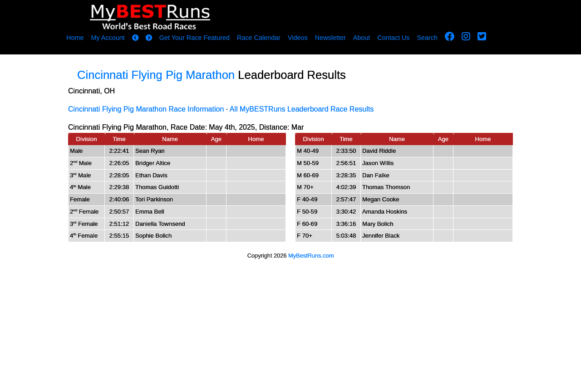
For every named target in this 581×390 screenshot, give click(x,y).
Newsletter (330, 37)
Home (75, 37)
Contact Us (393, 37)
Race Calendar (259, 37)
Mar (297, 127)
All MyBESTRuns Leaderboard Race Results (302, 109)
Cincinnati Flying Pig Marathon (156, 74)
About (361, 37)
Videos (298, 37)
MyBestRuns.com (311, 255)
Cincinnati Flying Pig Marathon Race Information (146, 109)
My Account (107, 37)
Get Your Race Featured (194, 37)
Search (427, 37)
